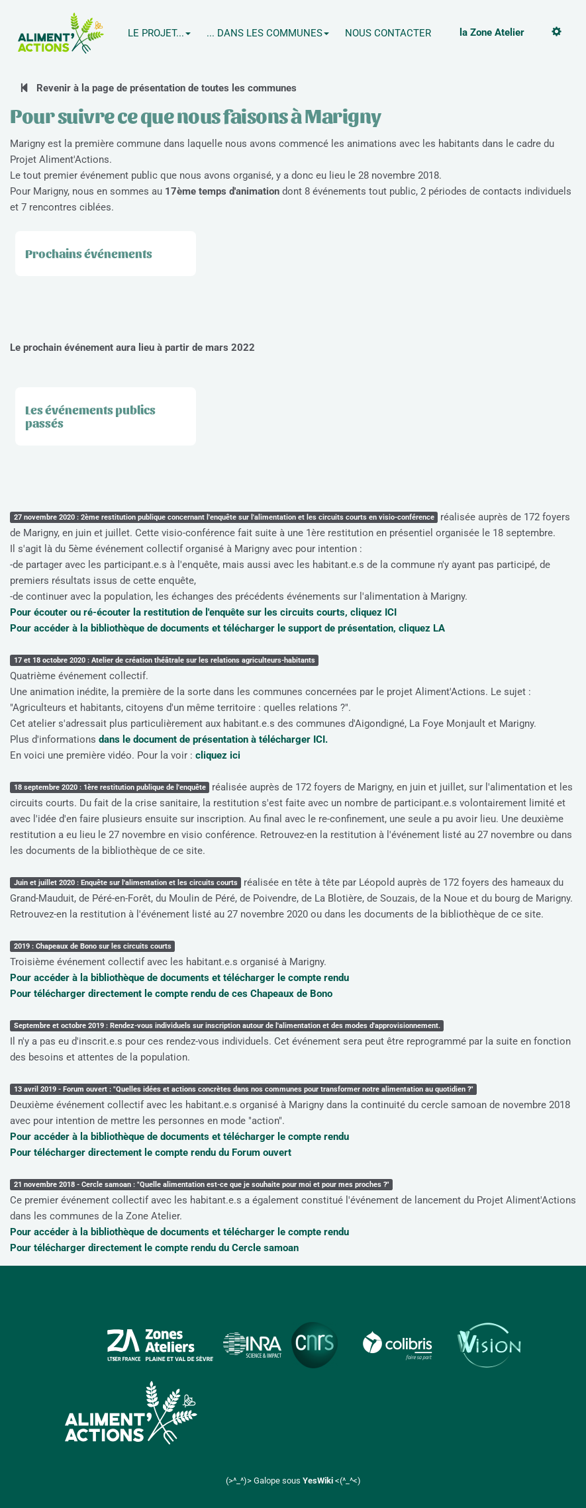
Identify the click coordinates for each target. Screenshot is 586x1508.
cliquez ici (217, 755)
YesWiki (318, 1480)
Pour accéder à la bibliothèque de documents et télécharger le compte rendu (179, 978)
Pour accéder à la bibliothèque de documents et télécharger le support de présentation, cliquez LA (227, 628)
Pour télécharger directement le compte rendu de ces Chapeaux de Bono (171, 994)
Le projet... (159, 33)
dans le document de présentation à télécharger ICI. (213, 739)
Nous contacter (388, 33)
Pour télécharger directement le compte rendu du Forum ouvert (150, 1152)
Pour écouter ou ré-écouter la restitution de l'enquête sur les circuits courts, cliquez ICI (203, 612)
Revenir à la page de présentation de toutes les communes (158, 88)
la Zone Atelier (492, 32)
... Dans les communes (268, 33)
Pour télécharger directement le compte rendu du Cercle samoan (154, 1248)
